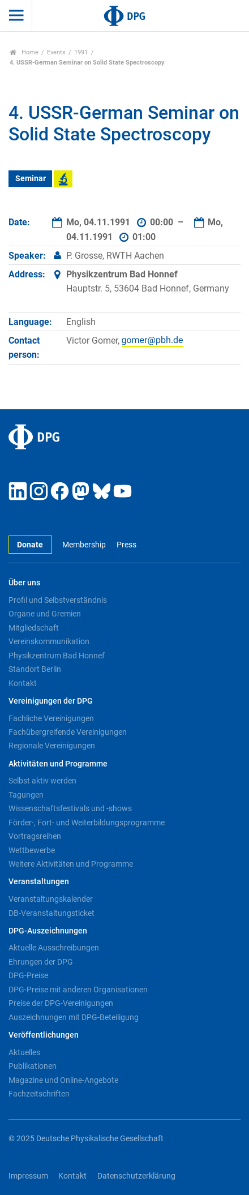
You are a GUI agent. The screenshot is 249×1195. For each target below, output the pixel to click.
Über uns (24, 583)
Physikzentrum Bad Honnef (56, 655)
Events (56, 52)
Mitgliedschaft (33, 627)
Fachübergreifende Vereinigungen (67, 731)
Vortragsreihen (34, 836)
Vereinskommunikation (48, 641)
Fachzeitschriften (39, 1093)
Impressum (28, 1176)
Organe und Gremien (44, 613)
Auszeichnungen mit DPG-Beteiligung (73, 1017)
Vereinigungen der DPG (50, 701)
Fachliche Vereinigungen (51, 718)
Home (24, 52)
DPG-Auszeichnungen (47, 931)
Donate (30, 545)
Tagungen (26, 794)
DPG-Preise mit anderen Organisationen (78, 989)
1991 (81, 52)
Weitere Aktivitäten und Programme (70, 863)
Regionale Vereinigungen (51, 745)
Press (126, 545)
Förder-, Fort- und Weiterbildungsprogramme (86, 822)
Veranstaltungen (38, 881)
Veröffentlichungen (43, 1035)
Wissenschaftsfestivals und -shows (70, 808)
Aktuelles (24, 1052)
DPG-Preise (28, 975)
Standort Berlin (34, 669)
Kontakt (22, 683)
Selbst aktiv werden (42, 780)
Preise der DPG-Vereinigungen (60, 1003)
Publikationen (32, 1065)
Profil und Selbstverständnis (57, 600)
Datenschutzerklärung (136, 1176)
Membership (84, 545)
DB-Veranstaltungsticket (51, 913)
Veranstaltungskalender (50, 898)
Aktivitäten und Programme (58, 764)
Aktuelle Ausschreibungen (53, 947)
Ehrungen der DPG (40, 961)
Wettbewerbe (31, 850)
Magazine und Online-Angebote (63, 1080)
